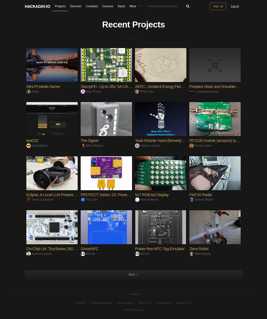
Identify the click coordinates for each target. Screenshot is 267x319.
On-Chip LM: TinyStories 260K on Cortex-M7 (63, 248)
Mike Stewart (92, 145)
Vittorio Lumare (147, 145)
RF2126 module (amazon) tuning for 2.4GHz (225, 140)
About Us (81, 302)
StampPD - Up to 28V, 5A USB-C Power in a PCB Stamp (127, 86)
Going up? (133, 294)
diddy (32, 91)
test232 (32, 140)
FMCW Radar (200, 194)
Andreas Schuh (39, 253)
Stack (121, 6)
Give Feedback (125, 302)
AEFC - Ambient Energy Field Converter (167, 86)
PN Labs (89, 199)
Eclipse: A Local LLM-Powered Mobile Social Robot (68, 194)
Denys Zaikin (200, 145)
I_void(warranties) (203, 91)
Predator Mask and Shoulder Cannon (219, 86)
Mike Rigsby (200, 253)
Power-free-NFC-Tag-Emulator (160, 248)
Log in (235, 6)
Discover (76, 6)
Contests (92, 6)
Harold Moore (146, 199)
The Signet (89, 140)
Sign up (218, 6)
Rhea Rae (144, 91)
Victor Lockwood (39, 199)
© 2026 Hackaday (133, 309)
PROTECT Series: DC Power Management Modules (124, 194)
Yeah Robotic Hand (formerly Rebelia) (166, 140)
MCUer (88, 253)
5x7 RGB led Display (152, 194)
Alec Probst (91, 91)
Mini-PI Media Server (43, 86)
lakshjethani (36, 145)
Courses (107, 6)
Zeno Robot (199, 248)
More (136, 6)
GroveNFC (90, 248)
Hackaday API (183, 302)
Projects (60, 6)
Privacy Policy (164, 302)
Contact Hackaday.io (101, 302)
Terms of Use (145, 302)
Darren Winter (201, 199)
